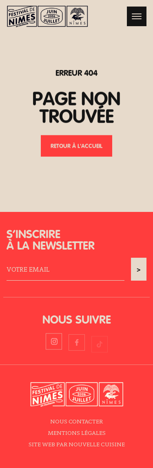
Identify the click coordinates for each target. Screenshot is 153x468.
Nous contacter (76, 421)
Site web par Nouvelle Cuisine (77, 444)
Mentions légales (77, 432)
